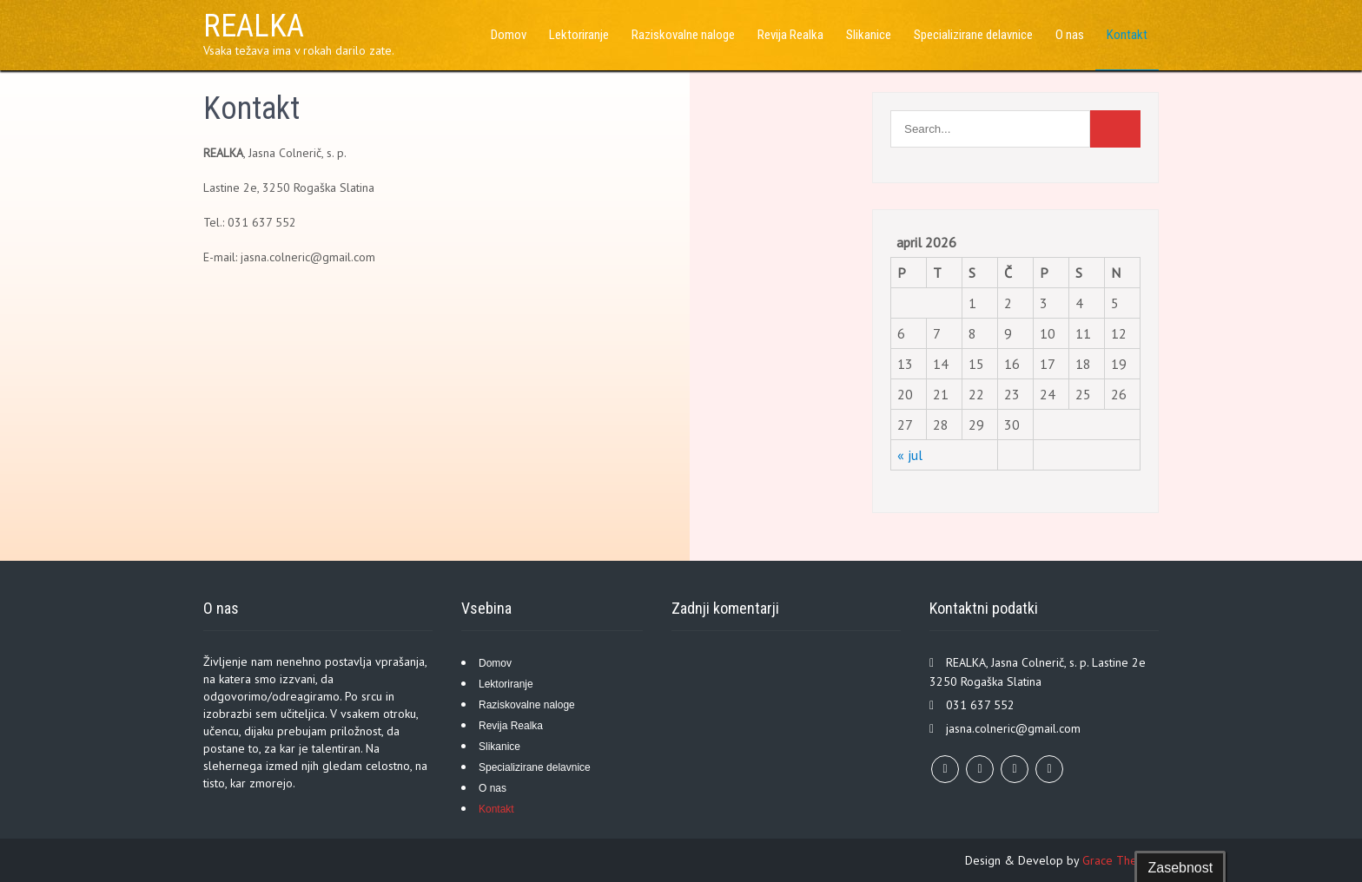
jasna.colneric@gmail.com (1013, 728)
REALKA (253, 26)
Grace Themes (1120, 860)
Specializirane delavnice (973, 35)
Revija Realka (790, 35)
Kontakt (1127, 35)
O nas (1069, 35)
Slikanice (868, 35)
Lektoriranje (579, 35)
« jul (909, 455)
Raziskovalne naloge (683, 35)
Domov (508, 35)
